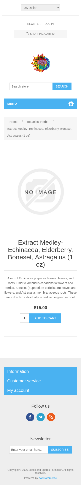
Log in (49, 23)
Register (33, 23)
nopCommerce (48, 478)
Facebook (30, 417)
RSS (51, 417)
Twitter (41, 417)
